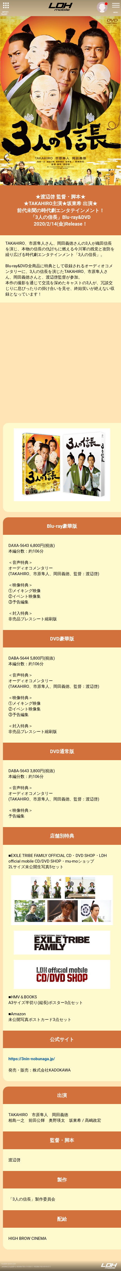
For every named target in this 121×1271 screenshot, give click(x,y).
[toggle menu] (115, 5)
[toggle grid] (5, 5)
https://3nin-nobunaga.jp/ (31, 1058)
